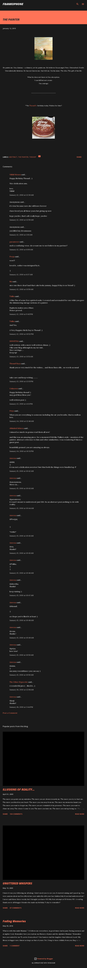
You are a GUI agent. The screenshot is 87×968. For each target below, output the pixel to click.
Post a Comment (10, 713)
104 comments (16, 814)
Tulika (12, 296)
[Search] (77, 4)
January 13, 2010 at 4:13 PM (21, 404)
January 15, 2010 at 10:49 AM (22, 638)
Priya (12, 411)
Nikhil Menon (15, 174)
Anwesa (13, 458)
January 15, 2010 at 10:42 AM (22, 471)
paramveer (14, 242)
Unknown (14, 388)
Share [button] (79, 157)
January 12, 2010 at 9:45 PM (21, 314)
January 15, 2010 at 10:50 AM (22, 655)
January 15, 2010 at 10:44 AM (22, 508)
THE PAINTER (23, 157)
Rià (11, 281)
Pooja (12, 256)
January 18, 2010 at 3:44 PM (21, 707)
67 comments (15, 908)
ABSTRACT (13, 157)
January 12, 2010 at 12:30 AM (22, 195)
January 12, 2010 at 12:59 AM (22, 220)
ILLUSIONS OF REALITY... (19, 789)
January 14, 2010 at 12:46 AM (22, 421)
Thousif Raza (15, 363)
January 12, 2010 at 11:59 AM (21, 289)
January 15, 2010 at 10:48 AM (22, 620)
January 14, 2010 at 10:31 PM (22, 451)
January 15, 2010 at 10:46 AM (22, 573)
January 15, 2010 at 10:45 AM (22, 536)
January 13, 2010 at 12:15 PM (21, 381)
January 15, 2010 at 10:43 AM (22, 488)
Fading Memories (14, 921)
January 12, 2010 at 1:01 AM (21, 235)
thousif (32, 157)
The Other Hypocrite (19, 682)
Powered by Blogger (43, 959)
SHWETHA (14, 341)
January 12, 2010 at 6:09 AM (21, 249)
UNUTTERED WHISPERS (17, 883)
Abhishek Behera (17, 428)
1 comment (15, 946)
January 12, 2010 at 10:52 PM (22, 334)
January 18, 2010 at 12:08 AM (22, 690)
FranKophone (13, 4)
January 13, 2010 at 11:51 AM (21, 356)
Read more (79, 814)
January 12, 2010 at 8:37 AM (21, 274)
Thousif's (33, 106)
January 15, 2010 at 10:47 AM (22, 595)
